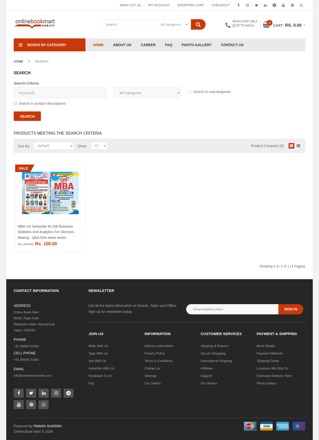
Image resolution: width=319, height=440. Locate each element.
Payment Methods (270, 353)
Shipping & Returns (215, 346)
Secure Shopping (213, 353)
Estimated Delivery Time (274, 376)
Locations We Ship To (272, 368)
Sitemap (151, 376)
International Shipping (216, 361)
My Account (159, 5)
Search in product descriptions (40, 103)
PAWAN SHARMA (47, 426)
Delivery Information (159, 346)
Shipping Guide (268, 361)
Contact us (152, 368)
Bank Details (266, 346)
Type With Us (98, 353)
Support (206, 376)
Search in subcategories (209, 92)
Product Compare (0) (267, 146)
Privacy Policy (155, 353)
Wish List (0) (130, 5)
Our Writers (209, 383)
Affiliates (207, 368)
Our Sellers (153, 383)
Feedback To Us (100, 376)
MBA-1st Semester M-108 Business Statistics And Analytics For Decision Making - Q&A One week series (46, 232)
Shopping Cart (190, 5)
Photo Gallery (266, 383)
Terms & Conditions (159, 361)
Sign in (290, 309)
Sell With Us (97, 361)
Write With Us (98, 346)
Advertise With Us (101, 368)
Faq (91, 383)
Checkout (221, 5)
